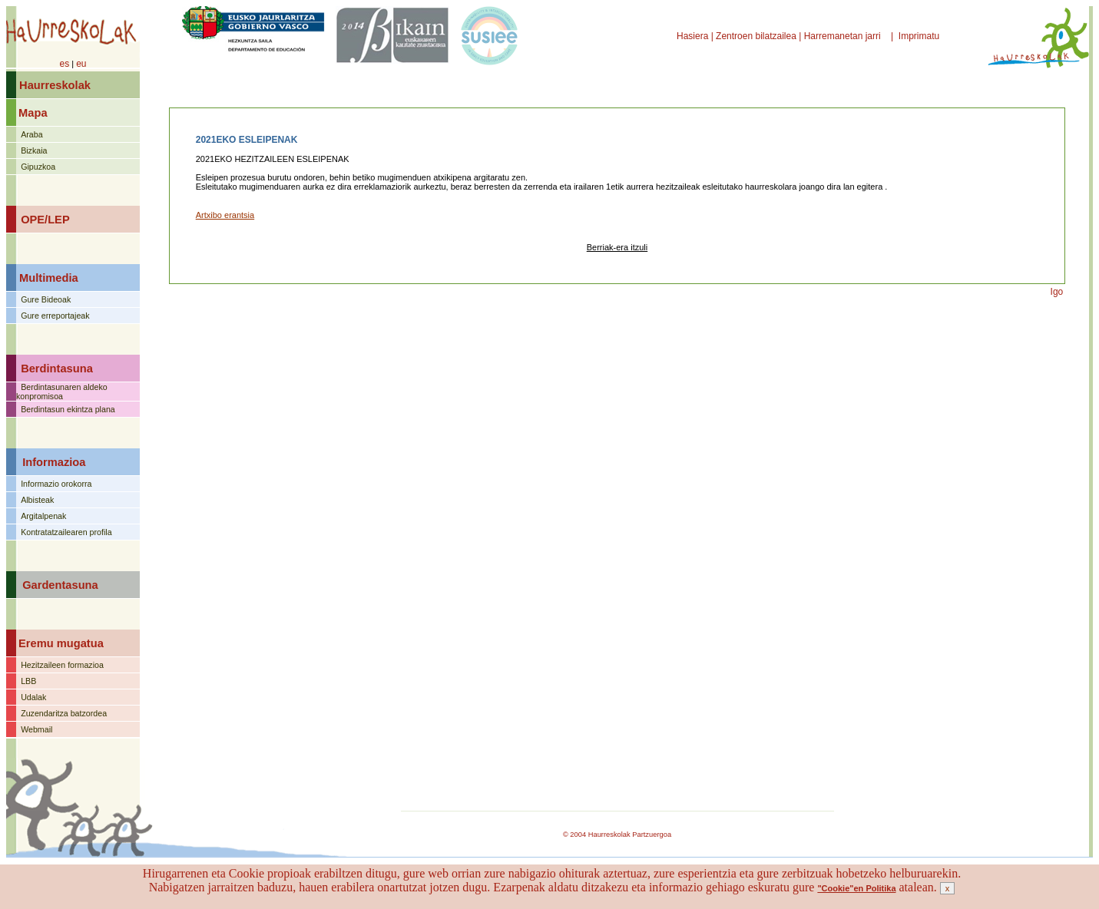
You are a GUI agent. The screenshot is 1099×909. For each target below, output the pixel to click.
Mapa (32, 113)
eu (81, 63)
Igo (1057, 291)
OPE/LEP (45, 219)
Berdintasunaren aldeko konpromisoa (62, 391)
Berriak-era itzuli (617, 247)
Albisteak (37, 499)
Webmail (36, 729)
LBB (28, 681)
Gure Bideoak (46, 299)
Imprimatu (920, 36)
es (64, 63)
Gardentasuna (60, 585)
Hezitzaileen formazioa (62, 664)
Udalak (33, 697)
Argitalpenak (43, 516)
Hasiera (694, 36)
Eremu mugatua (61, 643)
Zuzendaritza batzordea (64, 713)
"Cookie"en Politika (856, 888)
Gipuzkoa (38, 166)
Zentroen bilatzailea (756, 36)
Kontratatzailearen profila (66, 532)
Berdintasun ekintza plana (68, 409)
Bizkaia (34, 150)
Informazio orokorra (56, 483)
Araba (31, 134)
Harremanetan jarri (843, 36)
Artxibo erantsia (225, 215)
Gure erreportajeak (55, 315)
